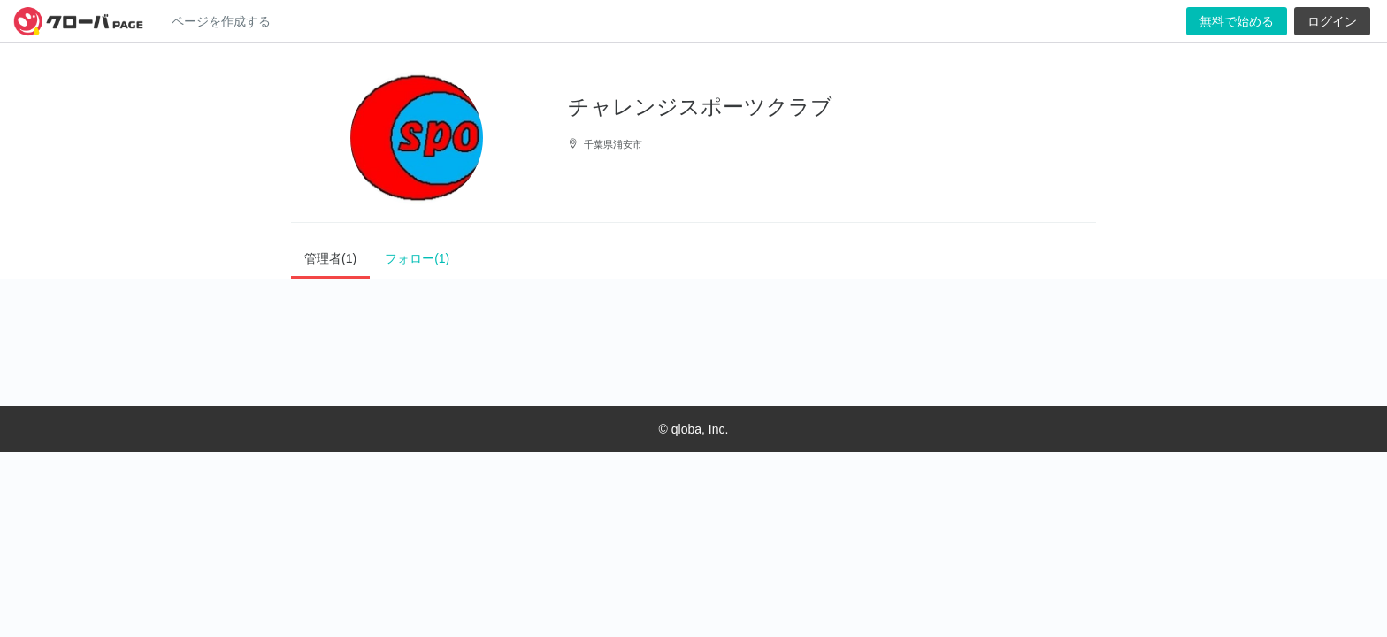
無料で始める (1236, 21)
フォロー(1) (417, 258)
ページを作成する (221, 21)
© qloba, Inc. (694, 429)
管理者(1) (330, 258)
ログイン (1332, 21)
